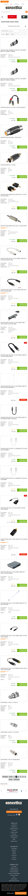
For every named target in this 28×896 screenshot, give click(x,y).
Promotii (12, 16)
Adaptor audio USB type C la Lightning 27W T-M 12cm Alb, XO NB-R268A (14, 449)
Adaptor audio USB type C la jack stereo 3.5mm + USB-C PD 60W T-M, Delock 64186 (13, 323)
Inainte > (10, 779)
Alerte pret (14, 834)
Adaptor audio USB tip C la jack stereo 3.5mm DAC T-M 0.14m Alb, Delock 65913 (14, 259)
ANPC (14, 877)
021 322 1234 (4, 1)
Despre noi (14, 850)
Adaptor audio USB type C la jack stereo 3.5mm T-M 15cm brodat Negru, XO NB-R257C (13, 418)
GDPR (14, 839)
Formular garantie (14, 836)
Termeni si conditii (14, 875)
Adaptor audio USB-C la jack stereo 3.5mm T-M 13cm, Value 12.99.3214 (14, 636)
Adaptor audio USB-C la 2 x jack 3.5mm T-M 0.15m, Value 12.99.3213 (13, 508)
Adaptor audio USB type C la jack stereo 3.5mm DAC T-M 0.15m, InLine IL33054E (14, 355)
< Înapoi (10, 776)
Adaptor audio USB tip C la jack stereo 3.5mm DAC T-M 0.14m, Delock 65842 (14, 290)
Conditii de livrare (14, 868)
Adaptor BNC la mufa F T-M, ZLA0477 (10, 732)
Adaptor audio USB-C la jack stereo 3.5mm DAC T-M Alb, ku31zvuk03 (13, 603)
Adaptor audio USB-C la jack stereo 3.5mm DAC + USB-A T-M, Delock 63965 (13, 572)
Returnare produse (14, 872)
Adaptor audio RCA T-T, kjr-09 (8, 165)
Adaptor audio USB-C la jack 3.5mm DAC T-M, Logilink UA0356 (14, 539)
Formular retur (14, 837)
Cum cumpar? (14, 866)
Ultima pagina (16, 779)
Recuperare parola (14, 828)
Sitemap (14, 852)
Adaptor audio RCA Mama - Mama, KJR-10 (11, 137)
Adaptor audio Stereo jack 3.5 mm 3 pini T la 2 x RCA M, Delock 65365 (14, 195)
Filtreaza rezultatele (14, 26)
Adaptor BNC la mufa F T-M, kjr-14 (9, 702)
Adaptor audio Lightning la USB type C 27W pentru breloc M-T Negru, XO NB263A (13, 79)
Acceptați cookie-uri (20, 893)
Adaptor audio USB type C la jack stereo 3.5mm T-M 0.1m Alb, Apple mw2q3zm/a (13, 386)
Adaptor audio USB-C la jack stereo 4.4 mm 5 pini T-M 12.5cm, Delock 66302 (14, 669)
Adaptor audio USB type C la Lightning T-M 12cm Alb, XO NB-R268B (14, 479)
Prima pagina (5, 776)
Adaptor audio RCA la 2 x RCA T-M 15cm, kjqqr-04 (13, 107)
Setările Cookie (14, 841)
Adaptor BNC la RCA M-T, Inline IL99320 (10, 760)
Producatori (14, 859)
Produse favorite (14, 832)
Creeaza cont (14, 827)
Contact (14, 857)
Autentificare (14, 825)
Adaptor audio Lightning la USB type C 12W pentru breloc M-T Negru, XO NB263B (13, 50)
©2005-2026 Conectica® (14, 881)
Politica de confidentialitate (14, 873)
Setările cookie (10, 893)
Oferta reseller (14, 879)
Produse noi (14, 855)
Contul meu (14, 830)
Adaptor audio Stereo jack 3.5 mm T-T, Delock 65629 (13, 226)
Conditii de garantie (14, 870)
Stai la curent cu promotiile (14, 812)
